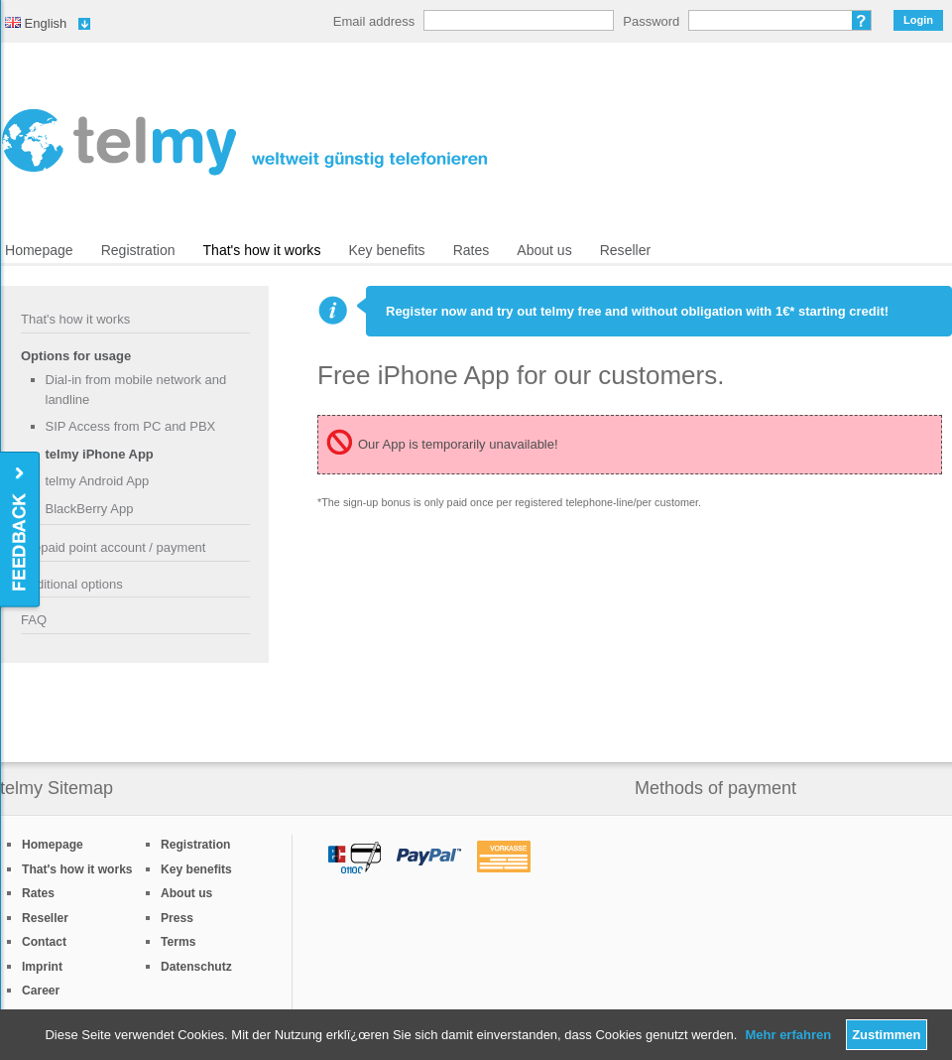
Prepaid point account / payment (113, 547)
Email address (374, 21)
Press (177, 918)
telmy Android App (98, 480)
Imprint (42, 967)
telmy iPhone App (100, 454)
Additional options (72, 584)
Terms (178, 942)
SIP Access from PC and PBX (131, 426)
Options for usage (76, 355)
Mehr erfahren (788, 1034)
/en (244, 142)
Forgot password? (862, 20)
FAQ (34, 619)
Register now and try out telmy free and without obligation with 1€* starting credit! (637, 311)
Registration (138, 250)
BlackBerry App (90, 508)
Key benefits (386, 250)
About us (544, 250)
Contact (44, 942)
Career (41, 990)
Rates (471, 250)
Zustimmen (886, 1034)
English (35, 23)
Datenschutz (196, 967)
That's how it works (262, 250)
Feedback (21, 530)
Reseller (625, 250)
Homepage (39, 250)
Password (651, 21)
